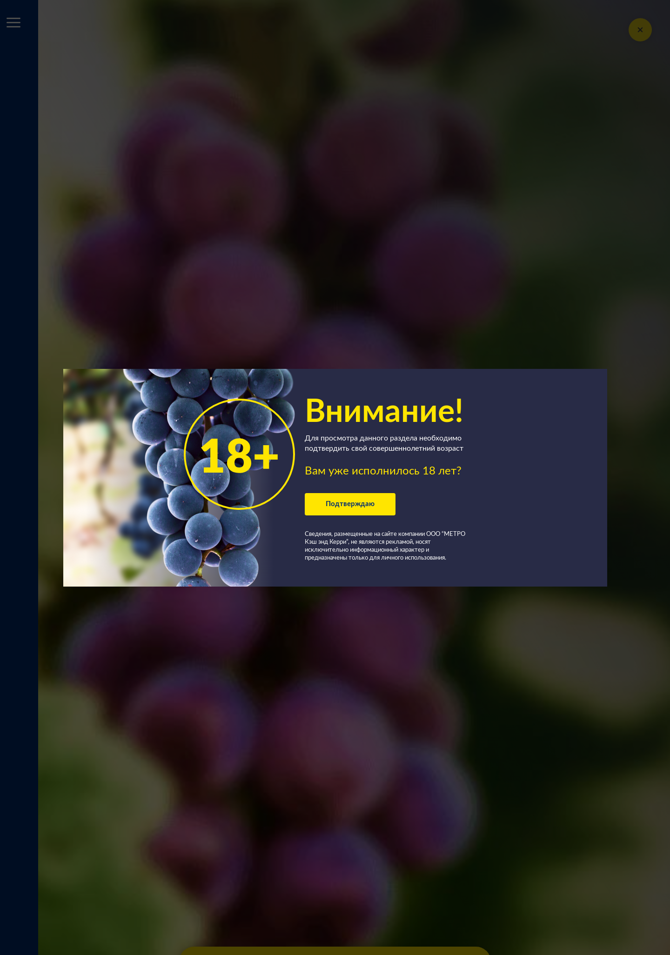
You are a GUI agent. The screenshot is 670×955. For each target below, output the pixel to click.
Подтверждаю (350, 504)
